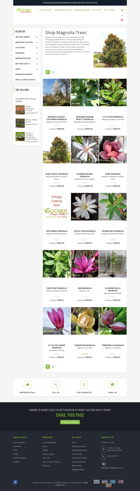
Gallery (45, 450)
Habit (18, 69)
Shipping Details (78, 469)
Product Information (79, 458)
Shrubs (15, 454)
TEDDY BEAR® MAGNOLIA (56, 174)
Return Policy (77, 465)
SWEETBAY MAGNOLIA (57, 288)
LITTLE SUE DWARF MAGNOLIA (56, 346)
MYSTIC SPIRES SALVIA (31, 121)
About (45, 446)
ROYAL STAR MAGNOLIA (84, 231)
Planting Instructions (79, 450)
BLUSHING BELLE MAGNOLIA (113, 289)
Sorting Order (22, 37)
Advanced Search (24, 74)
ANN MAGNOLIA (85, 288)
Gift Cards (46, 458)
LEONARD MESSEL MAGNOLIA (85, 175)
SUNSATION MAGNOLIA (85, 345)
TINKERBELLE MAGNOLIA (113, 345)
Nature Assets (22, 64)
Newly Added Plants (25, 80)
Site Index (46, 465)
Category (20, 48)
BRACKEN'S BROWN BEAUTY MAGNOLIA (85, 118)
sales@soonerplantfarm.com (112, 468)
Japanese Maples (19, 458)
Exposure (20, 53)
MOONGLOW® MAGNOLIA (113, 231)
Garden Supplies (49, 454)
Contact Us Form (107, 442)
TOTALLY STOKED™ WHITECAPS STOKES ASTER (31, 136)
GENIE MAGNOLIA (112, 174)
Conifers (16, 462)
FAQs (74, 442)
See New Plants (19, 442)
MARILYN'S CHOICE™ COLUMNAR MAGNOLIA (57, 118)
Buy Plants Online (49, 442)
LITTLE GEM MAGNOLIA (113, 117)
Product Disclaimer (79, 462)
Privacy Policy (77, 454)
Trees (15, 450)
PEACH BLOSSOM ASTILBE (29, 109)
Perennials (17, 446)
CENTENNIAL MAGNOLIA (56, 231)
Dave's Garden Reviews (51, 462)
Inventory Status (24, 42)
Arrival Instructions (79, 446)
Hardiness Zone (23, 58)
